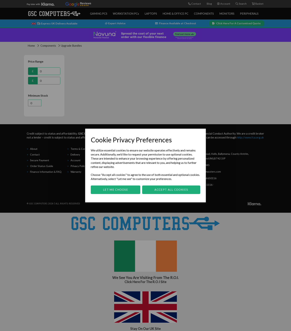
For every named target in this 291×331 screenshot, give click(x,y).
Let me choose (115, 189)
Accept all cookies (171, 189)
